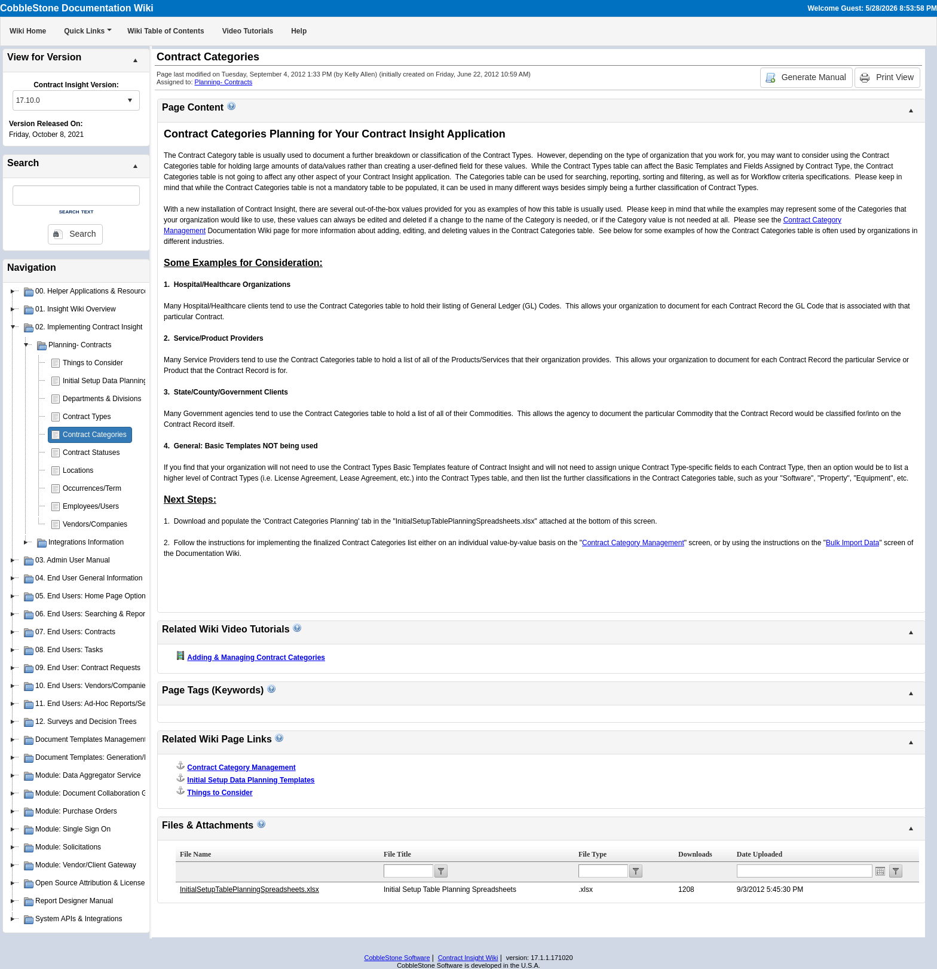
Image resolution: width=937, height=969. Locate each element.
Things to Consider (93, 363)
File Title (397, 854)
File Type (592, 854)
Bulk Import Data (852, 543)
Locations (78, 470)
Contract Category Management (633, 543)
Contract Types (87, 416)
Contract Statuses (91, 452)
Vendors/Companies (95, 524)
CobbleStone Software (397, 957)
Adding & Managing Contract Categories (256, 657)
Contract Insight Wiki (468, 957)
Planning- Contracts (224, 81)
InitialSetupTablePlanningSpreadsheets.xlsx (249, 889)
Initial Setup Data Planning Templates (122, 381)
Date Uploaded (759, 854)
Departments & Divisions (102, 399)
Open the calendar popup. (880, 871)
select (129, 100)
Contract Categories (95, 434)
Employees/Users (91, 506)
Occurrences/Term (92, 488)
